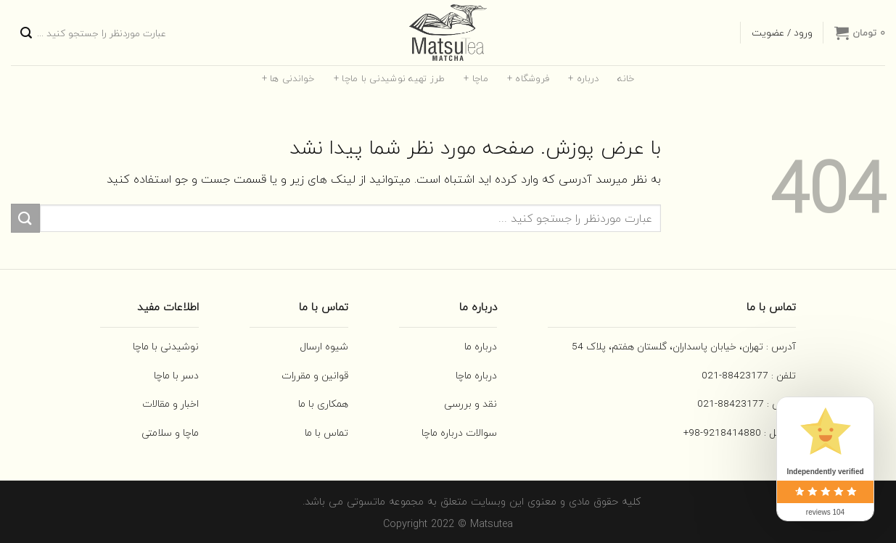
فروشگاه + (528, 78)
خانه (625, 78)
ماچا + (476, 78)
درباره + (583, 78)
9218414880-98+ (722, 432)
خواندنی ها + (288, 78)
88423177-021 (735, 375)
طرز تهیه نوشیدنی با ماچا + (389, 78)
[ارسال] (26, 32)
